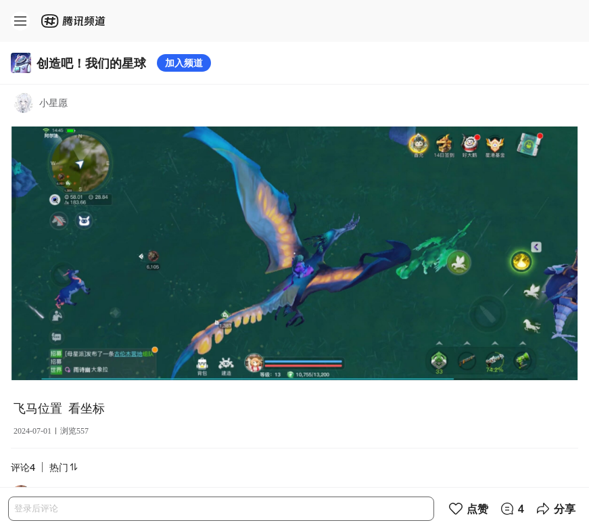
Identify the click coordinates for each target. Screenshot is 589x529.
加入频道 (184, 62)
